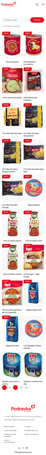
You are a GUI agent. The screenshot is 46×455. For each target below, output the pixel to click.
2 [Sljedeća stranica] (9, 387)
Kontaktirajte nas (31, 430)
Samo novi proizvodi (13, 26)
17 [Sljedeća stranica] (21, 387)
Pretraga (37, 20)
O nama (28, 426)
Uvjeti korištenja (10, 430)
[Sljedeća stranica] (26, 387)
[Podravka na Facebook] (23, 448)
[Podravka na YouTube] (27, 448)
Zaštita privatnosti (32, 434)
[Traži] (37, 4)
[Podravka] (8, 6)
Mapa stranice (9, 426)
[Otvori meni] (43, 4)
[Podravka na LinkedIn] (19, 448)
